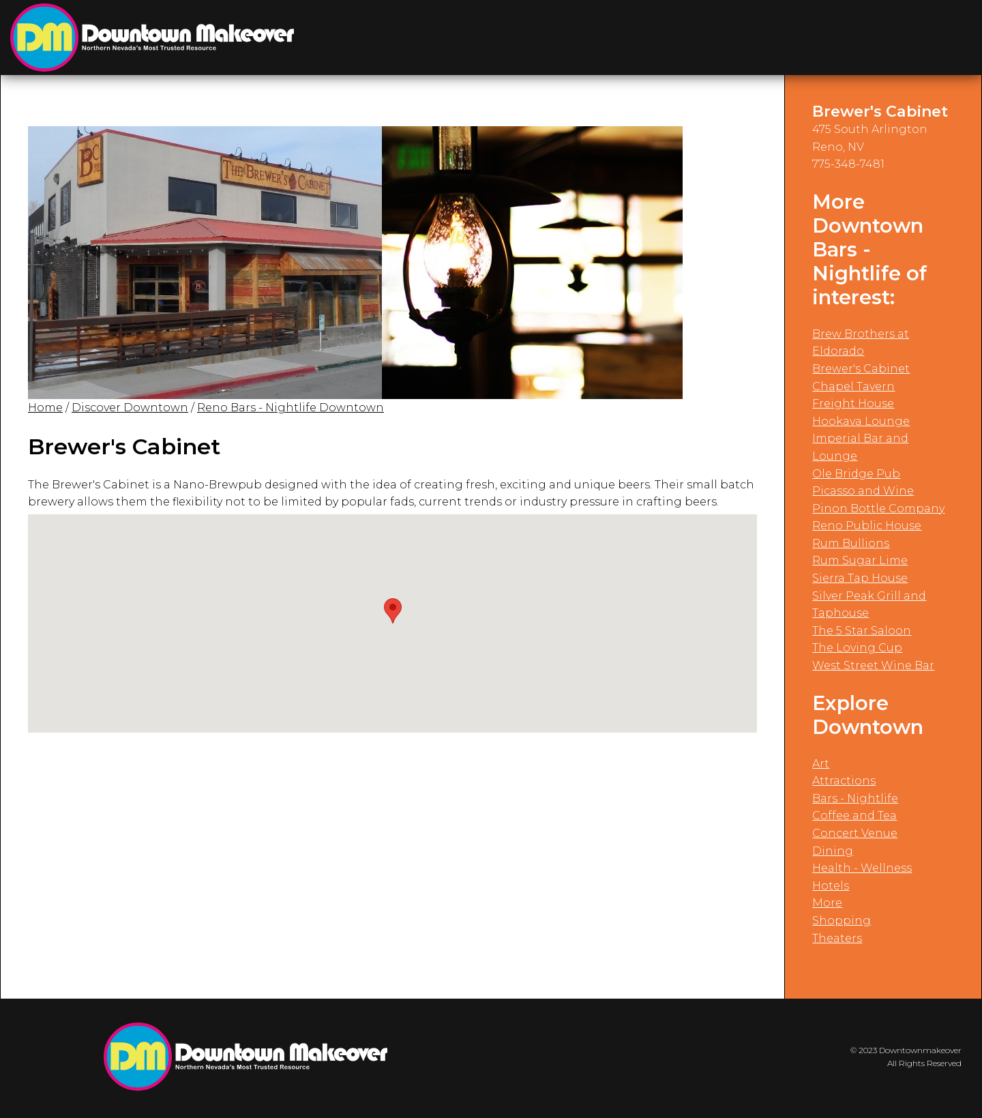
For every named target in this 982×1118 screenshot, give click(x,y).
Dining (832, 850)
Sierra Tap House (860, 578)
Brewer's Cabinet (861, 368)
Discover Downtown (130, 407)
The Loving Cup (857, 647)
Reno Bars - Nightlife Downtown (290, 407)
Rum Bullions (850, 543)
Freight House (853, 403)
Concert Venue (854, 833)
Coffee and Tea (854, 815)
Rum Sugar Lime (860, 560)
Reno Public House (866, 525)
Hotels (830, 885)
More (827, 902)
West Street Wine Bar (873, 665)
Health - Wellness (862, 868)
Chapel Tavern (853, 386)
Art (820, 763)
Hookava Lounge (861, 421)
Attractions (844, 780)
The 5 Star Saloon (861, 630)
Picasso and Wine (863, 490)
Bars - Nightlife (855, 798)
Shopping (841, 920)
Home (45, 407)
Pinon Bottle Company (878, 508)
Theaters (837, 938)
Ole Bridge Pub (856, 473)
